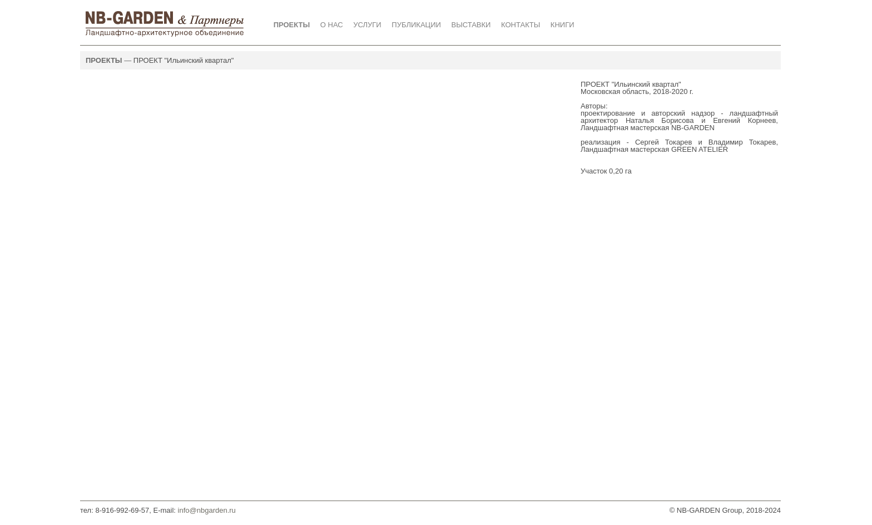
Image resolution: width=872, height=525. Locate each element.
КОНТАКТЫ (520, 25)
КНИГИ (562, 25)
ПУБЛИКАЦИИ (416, 25)
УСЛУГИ (367, 25)
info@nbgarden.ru (206, 510)
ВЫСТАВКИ (471, 25)
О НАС (331, 25)
